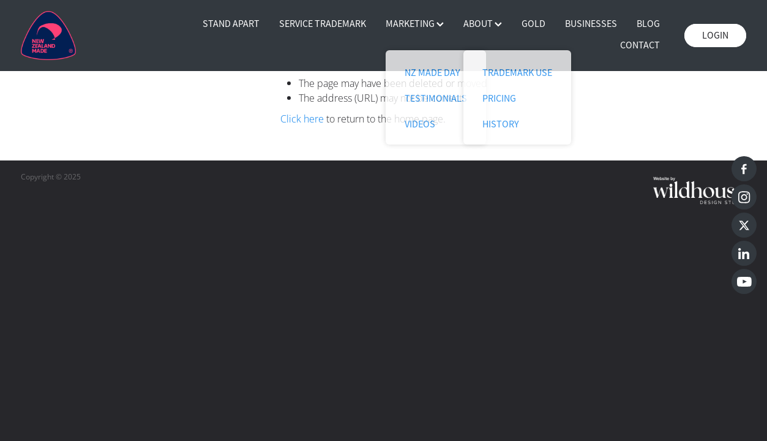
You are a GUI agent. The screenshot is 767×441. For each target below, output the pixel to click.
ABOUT (482, 24)
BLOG (648, 24)
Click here (302, 118)
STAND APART (231, 24)
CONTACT (640, 45)
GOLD (533, 24)
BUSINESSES (591, 24)
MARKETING (415, 24)
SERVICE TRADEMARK (322, 24)
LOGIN (715, 35)
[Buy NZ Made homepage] (93, 35)
